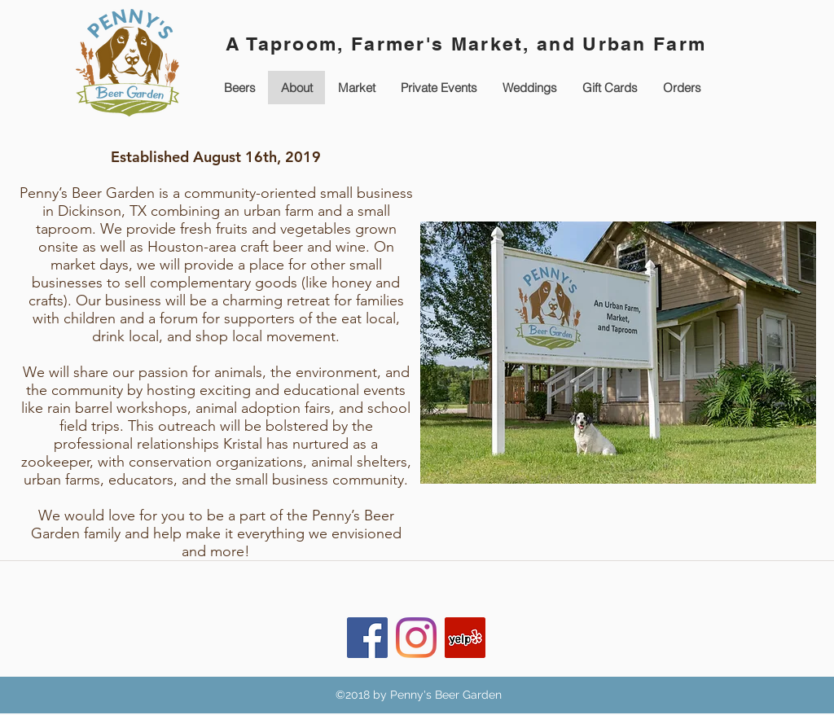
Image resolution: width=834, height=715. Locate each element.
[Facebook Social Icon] (367, 637)
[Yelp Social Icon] (465, 637)
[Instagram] (416, 637)
